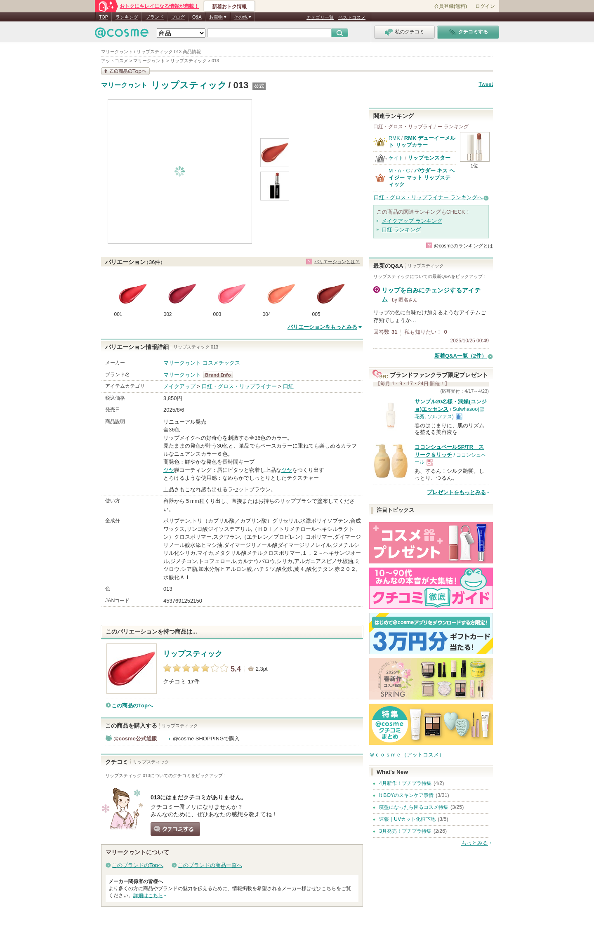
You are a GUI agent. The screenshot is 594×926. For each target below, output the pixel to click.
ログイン (485, 6)
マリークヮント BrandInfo (220, 375)
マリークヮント (124, 85)
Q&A (197, 16)
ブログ (178, 16)
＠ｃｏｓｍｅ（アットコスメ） (406, 755)
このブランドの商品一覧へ (210, 865)
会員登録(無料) (450, 6)
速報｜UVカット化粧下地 (407, 819)
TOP (103, 16)
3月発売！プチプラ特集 (405, 831)
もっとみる (474, 843)
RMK (394, 138)
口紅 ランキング (401, 229)
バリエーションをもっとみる (322, 327)
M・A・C (399, 171)
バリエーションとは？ (337, 261)
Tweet (485, 84)
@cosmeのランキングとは (463, 246)
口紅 (288, 386)
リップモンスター (429, 158)
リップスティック (189, 85)
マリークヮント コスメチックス (201, 363)
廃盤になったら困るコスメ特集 (413, 807)
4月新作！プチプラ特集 (405, 783)
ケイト (396, 158)
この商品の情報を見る (125, 71)
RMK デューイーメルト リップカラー (422, 141)
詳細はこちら (148, 895)
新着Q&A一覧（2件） (460, 356)
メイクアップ (179, 386)
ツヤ (168, 470)
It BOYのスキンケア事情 (406, 795)
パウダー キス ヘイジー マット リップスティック (422, 177)
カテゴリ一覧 (320, 17)
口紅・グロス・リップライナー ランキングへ (428, 197)
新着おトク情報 (229, 6)
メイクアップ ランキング (412, 221)
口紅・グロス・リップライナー (239, 386)
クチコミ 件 (181, 682)
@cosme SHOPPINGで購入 (206, 738)
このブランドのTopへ (137, 865)
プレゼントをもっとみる (456, 492)
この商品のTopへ (132, 705)
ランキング (127, 16)
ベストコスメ (351, 17)
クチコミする (175, 829)
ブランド (155, 16)
